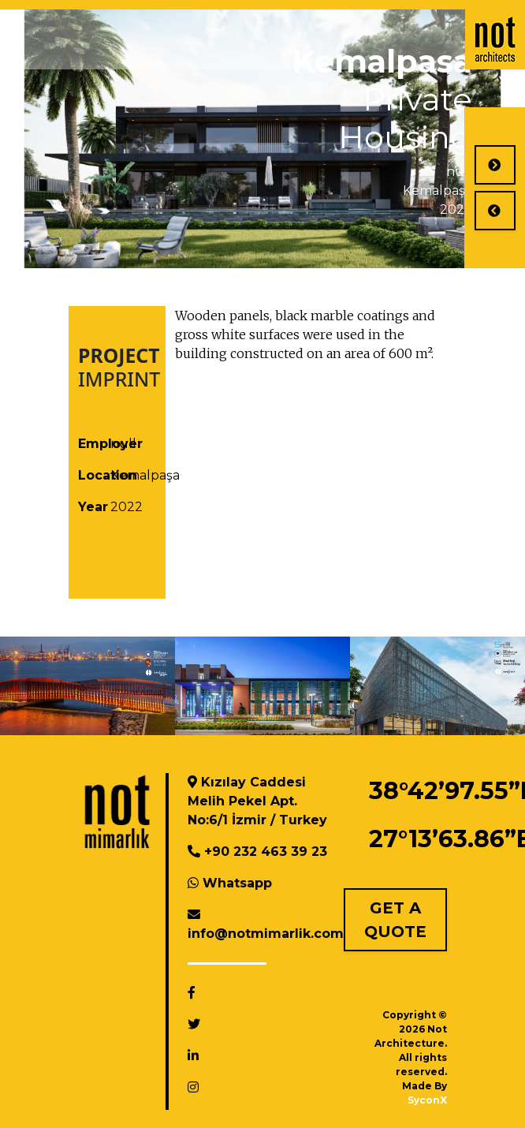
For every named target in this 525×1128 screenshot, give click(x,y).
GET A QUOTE (395, 919)
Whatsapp (237, 883)
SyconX (427, 1100)
